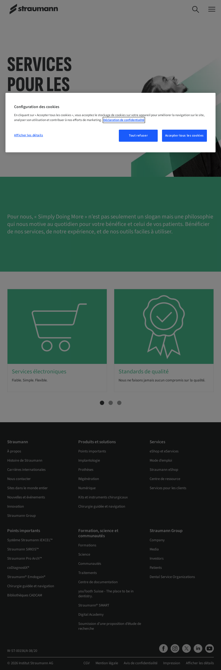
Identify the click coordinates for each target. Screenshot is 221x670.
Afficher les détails (28, 135)
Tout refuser (138, 135)
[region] (110, 123)
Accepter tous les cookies (184, 135)
